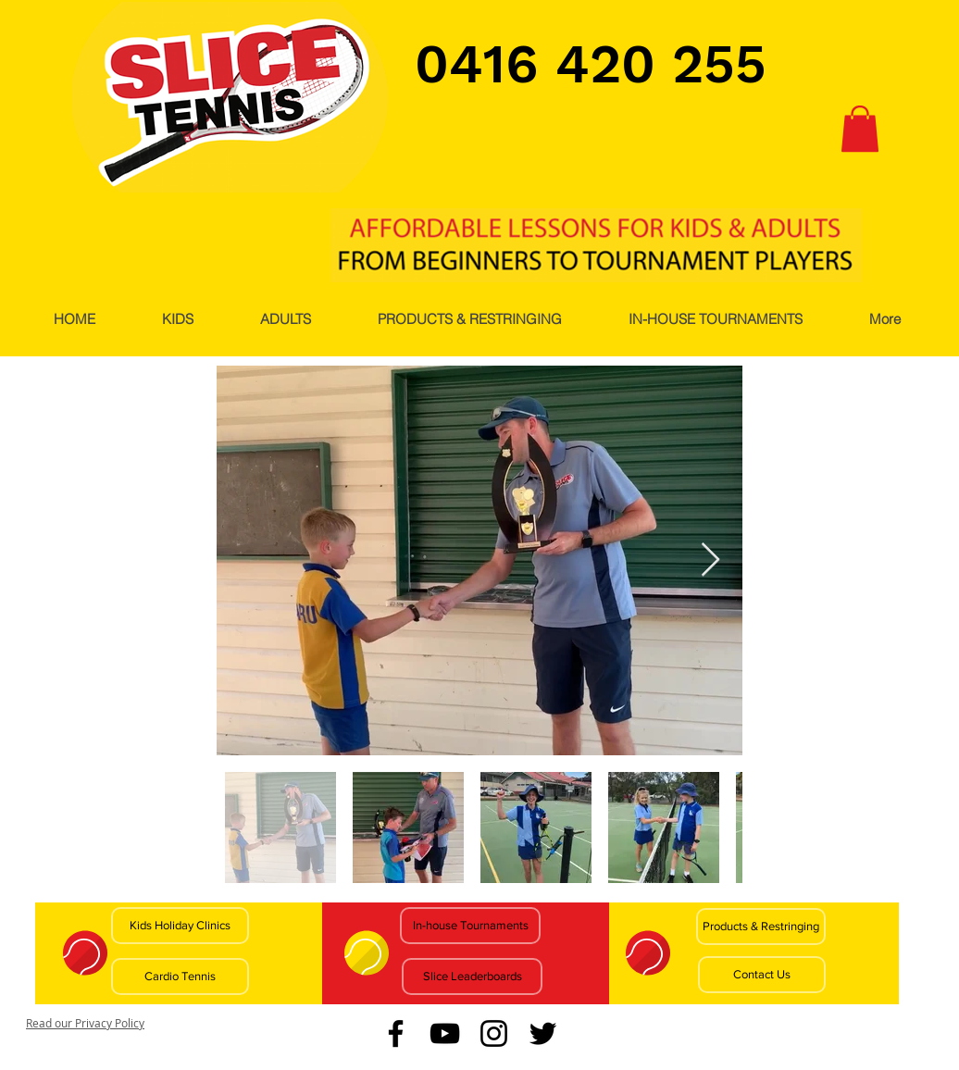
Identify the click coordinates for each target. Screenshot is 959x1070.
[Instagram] (494, 1033)
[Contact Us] (762, 974)
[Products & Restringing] (761, 926)
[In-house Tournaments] (470, 925)
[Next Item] (710, 560)
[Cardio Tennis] (180, 976)
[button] (860, 129)
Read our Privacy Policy (85, 1022)
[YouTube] (445, 1033)
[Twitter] (543, 1033)
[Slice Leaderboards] (472, 976)
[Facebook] (396, 1033)
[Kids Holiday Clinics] (180, 925)
